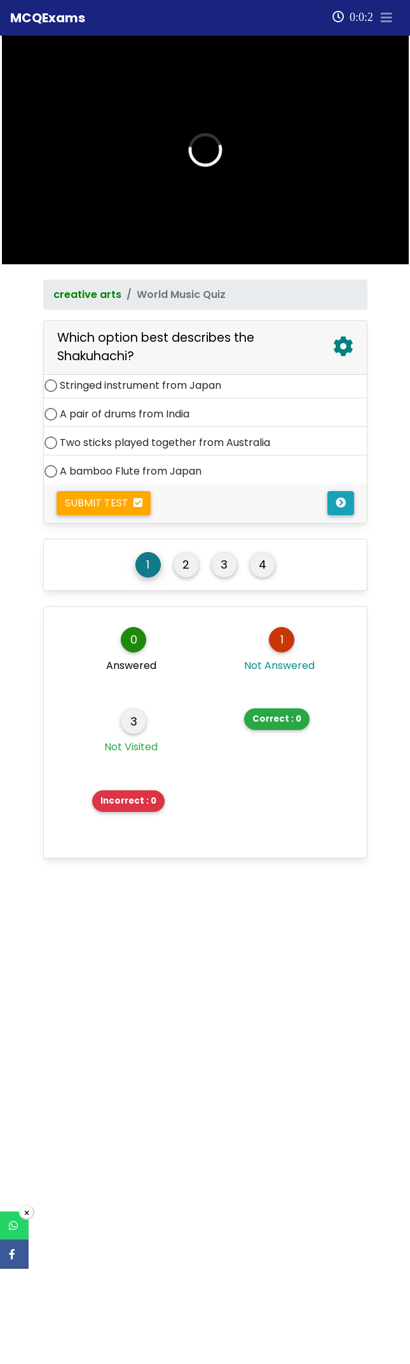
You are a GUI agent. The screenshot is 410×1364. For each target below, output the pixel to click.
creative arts (87, 281)
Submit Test (103, 489)
